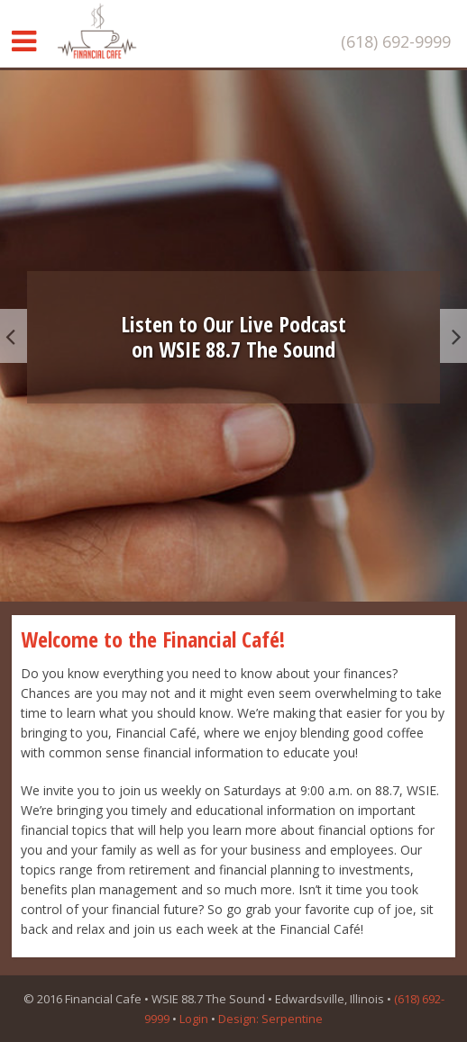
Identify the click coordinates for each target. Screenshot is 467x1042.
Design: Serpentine (270, 1018)
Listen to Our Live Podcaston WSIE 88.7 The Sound (233, 337)
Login (193, 1018)
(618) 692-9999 (396, 41)
